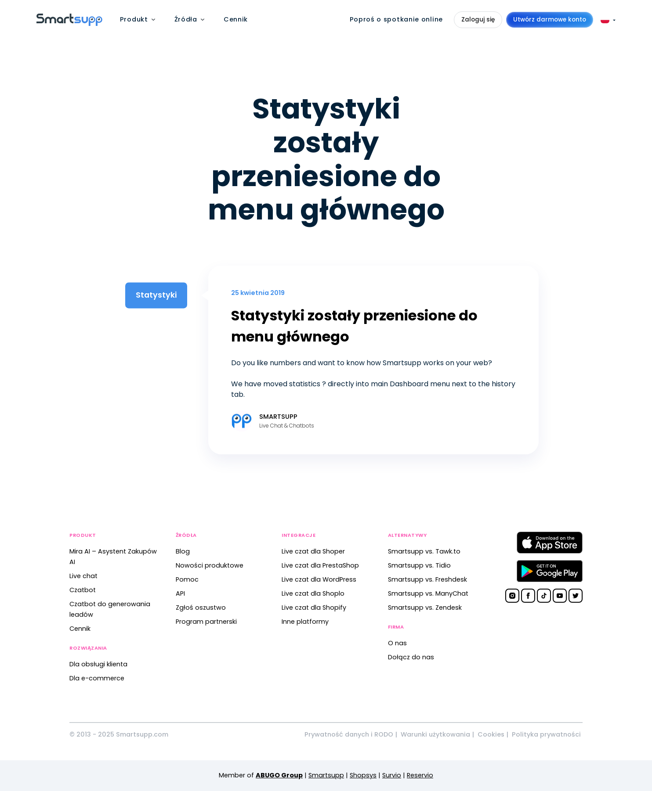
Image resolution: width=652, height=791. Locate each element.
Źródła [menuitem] (185, 19)
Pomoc (187, 579)
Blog (183, 551)
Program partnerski (206, 621)
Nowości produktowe (209, 565)
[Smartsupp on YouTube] (560, 596)
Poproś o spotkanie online (396, 19)
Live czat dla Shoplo (313, 593)
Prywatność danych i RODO (348, 734)
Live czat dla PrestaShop (320, 565)
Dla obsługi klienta (98, 664)
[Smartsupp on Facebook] (528, 596)
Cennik (80, 628)
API (180, 593)
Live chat (83, 576)
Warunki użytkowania (435, 734)
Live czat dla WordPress (319, 579)
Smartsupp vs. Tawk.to (424, 551)
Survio (391, 775)
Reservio (420, 775)
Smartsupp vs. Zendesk (425, 607)
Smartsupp (326, 775)
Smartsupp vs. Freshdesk (427, 579)
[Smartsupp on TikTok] (544, 596)
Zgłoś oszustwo (201, 607)
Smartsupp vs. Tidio (419, 565)
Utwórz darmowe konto (549, 19)
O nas (397, 643)
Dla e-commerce (96, 678)
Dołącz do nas (411, 657)
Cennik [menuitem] (236, 19)
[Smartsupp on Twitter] (576, 596)
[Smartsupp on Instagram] (512, 596)
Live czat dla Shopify (314, 607)
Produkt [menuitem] (134, 19)
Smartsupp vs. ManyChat (428, 593)
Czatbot (82, 590)
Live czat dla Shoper (313, 551)
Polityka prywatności (546, 734)
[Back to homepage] (69, 23)
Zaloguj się (478, 19)
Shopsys (363, 775)
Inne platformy (305, 621)
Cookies (491, 734)
